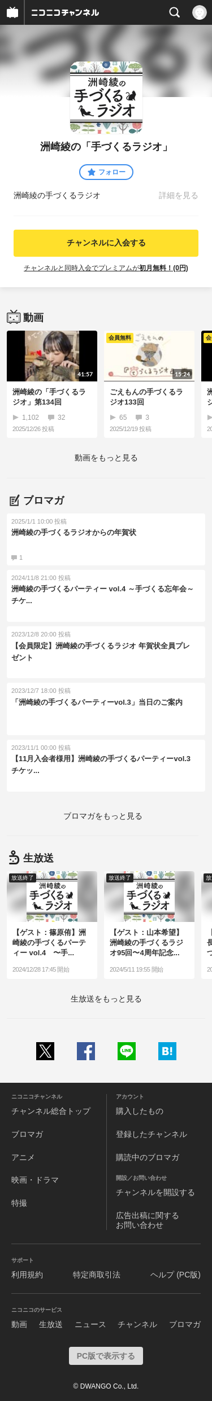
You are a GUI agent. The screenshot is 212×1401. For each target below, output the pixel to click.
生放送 (51, 1324)
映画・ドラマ (35, 1179)
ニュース (90, 1324)
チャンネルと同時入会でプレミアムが (106, 268)
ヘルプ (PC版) (175, 1274)
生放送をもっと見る (106, 998)
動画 (19, 1324)
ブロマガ (27, 1134)
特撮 (19, 1202)
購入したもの (139, 1110)
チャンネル (137, 1324)
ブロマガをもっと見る (102, 815)
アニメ (23, 1157)
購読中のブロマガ (147, 1157)
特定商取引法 (96, 1274)
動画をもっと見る (106, 457)
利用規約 (27, 1274)
